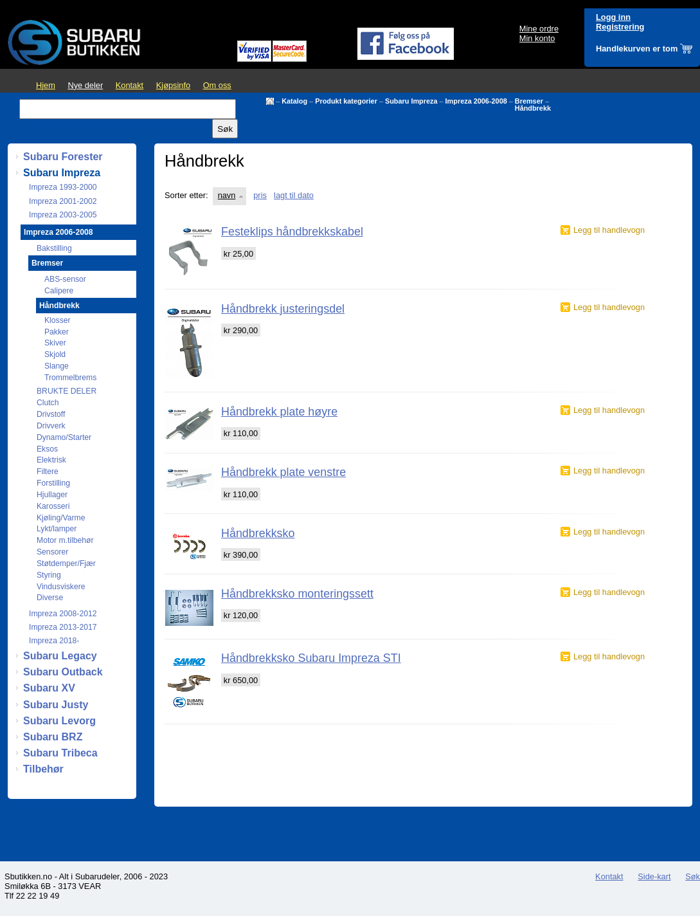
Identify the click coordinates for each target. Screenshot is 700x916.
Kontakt (129, 85)
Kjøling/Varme (61, 517)
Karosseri (53, 506)
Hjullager (52, 494)
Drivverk (51, 425)
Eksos (47, 448)
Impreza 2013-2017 (62, 627)
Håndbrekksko (257, 533)
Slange (56, 366)
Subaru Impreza (411, 101)
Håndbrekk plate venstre (283, 472)
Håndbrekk (533, 108)
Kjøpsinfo (173, 85)
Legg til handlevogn (609, 230)
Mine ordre (539, 28)
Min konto (537, 38)
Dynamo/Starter (64, 437)
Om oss (217, 85)
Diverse (50, 597)
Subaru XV (49, 687)
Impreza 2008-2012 (62, 613)
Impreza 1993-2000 (62, 187)
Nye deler (85, 85)
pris (260, 195)
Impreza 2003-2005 (62, 214)
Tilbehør (43, 769)
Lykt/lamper (56, 528)
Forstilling (53, 483)
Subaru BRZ (52, 736)
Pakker (56, 331)
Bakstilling (54, 248)
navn (227, 195)
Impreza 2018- (54, 640)
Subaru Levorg (59, 720)
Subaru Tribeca (60, 752)
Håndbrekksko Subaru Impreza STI (311, 658)
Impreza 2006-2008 (476, 101)
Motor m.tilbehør (65, 540)
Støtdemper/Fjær (66, 563)
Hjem (45, 85)
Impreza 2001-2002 (62, 201)
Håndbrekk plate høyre (279, 411)
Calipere (58, 290)
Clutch (47, 402)
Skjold (55, 354)
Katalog (294, 101)
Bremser (529, 101)
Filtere (47, 471)
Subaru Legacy (60, 655)
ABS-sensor (65, 279)
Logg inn (613, 17)
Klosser (57, 320)
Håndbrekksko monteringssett (297, 593)
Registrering (620, 27)
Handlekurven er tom (637, 48)
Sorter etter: (186, 195)
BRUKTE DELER (66, 391)
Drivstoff (51, 414)
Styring (49, 575)
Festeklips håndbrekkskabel (292, 231)
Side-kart (654, 876)
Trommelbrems (70, 377)
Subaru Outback (63, 671)
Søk (692, 876)
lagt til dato (294, 195)
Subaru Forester (63, 156)
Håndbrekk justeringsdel (283, 308)
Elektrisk (51, 459)
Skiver (55, 342)
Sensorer (52, 551)
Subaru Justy (55, 704)
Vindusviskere (61, 586)
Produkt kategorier (346, 101)
